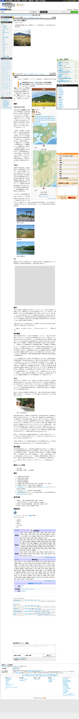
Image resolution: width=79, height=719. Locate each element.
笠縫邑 (27, 174)
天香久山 (26, 532)
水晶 (21, 365)
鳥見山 (24, 538)
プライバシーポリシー (10, 684)
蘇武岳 (17, 568)
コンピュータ (5, 28)
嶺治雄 (60, 62)
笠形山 (31, 568)
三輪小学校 (60, 92)
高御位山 (51, 568)
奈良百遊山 (36, 530)
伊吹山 (15, 561)
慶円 (28, 142)
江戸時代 (46, 382)
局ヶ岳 (25, 573)
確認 (60, 173)
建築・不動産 (5, 37)
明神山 (42, 532)
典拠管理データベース (34, 583)
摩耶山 (23, 570)
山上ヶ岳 (20, 575)
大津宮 (53, 323)
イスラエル (31, 589)
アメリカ (23, 589)
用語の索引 (31, 17)
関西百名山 (35, 559)
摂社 (47, 415)
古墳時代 (49, 358)
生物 (4, 49)
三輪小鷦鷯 (60, 94)
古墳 (35, 311)
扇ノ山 (50, 566)
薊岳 (24, 550)
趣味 (4, 45)
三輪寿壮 (60, 89)
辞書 (3, 0)
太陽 (17, 200)
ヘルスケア (5, 44)
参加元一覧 (76, 9)
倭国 (37, 318)
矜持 (60, 171)
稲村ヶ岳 (50, 553)
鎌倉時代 (18, 142)
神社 (16, 26)
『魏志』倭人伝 (28, 318)
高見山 (42, 548)
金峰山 (39, 608)
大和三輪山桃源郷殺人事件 (65, 78)
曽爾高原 (36, 543)
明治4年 (20, 153)
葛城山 (50, 545)
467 (32, 25)
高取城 (53, 539)
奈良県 (16, 25)
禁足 (34, 382)
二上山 (22, 536)
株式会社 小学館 (16, 669)
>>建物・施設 (37, 612)
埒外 (60, 160)
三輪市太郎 (60, 105)
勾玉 (17, 365)
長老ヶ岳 (24, 566)
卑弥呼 (42, 318)
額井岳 (28, 538)
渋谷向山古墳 (46, 316)
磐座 (21, 191)
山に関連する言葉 (16, 600)
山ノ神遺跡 (19, 358)
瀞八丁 (40, 611)
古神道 (20, 122)
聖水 (36, 449)
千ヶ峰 (35, 568)
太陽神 (15, 167)
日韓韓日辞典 (31, 0)
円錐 (24, 89)
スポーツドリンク (41, 424)
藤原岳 (49, 561)
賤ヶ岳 (33, 561)
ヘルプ (77, 0)
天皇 (22, 174)
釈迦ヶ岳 (25, 555)
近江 (50, 323)
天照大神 (22, 167)
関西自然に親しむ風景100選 (33, 611)
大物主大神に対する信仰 (64, 71)
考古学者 (16, 449)
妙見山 (49, 565)
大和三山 (19, 521)
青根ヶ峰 (46, 543)
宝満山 (38, 605)
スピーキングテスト (7, 107)
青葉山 (15, 565)
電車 (4, 30)
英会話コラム (6, 100)
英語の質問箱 (6, 104)
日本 (39, 112)
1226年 (18, 350)
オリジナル (44, 487)
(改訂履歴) (29, 671)
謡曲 (20, 468)
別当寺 (27, 146)
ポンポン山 (44, 565)
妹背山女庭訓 (20, 470)
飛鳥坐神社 (30, 613)
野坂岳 (16, 563)
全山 (47, 25)
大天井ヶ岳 (28, 550)
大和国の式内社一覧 (22, 478)
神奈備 (16, 135)
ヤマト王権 (19, 525)
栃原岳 (42, 539)
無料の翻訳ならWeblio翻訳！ (22, 5)
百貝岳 (49, 543)
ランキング (37, 17)
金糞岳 (29, 561)
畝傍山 (34, 532)
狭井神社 (51, 415)
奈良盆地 (20, 91)
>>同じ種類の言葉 (42, 601)
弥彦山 (26, 605)
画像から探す (22, 680)
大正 (24, 358)
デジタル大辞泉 (19, 17)
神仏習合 (23, 263)
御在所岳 (38, 561)
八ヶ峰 (19, 565)
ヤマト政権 (25, 313)
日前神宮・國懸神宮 (46, 613)
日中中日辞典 (24, 0)
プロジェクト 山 (44, 196)
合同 (60, 164)
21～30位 (70, 156)
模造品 (32, 365)
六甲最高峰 (28, 570)
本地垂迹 (27, 144)
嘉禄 (55, 348)
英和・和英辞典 (17, 0)
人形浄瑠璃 (31, 470)
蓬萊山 (44, 563)
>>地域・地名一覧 (38, 609)
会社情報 (50, 680)
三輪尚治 (60, 96)
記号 (3, 96)
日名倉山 (27, 568)
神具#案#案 (50, 367)
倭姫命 (16, 180)
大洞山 (36, 572)
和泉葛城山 (18, 572)
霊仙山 (53, 561)
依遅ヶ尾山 (41, 566)
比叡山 (36, 565)
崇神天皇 (36, 315)
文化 (4, 40)
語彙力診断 (5, 105)
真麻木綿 (61, 74)
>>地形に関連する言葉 (51, 601)
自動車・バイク (6, 32)
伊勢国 (20, 180)
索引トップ (26, 17)
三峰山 (33, 548)
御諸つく (61, 63)
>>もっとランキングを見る (72, 180)
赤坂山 (20, 563)
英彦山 (35, 605)
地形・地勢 (22, 15)
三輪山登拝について (22, 487)
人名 (4, 52)
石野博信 (20, 449)
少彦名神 (28, 348)
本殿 (27, 116)
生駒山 (37, 570)
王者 (17, 456)
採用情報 (50, 681)
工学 (4, 35)
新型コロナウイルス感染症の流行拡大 (27, 441)
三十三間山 (25, 563)
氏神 (25, 141)
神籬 (47, 344)
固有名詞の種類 (10, 15)
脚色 (60, 175)
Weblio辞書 (18, 672)
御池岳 (45, 561)
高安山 (21, 539)
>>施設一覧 (43, 612)
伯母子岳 (46, 552)
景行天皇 (48, 315)
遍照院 (46, 261)
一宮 (15, 111)
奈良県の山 (15, 608)
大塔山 (18, 579)
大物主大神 (16, 109)
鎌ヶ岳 (41, 561)
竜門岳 (40, 545)
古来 (39, 25)
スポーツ (4, 47)
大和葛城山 (49, 570)
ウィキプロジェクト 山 (49, 557)
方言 (4, 54)
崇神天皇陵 (27, 316)
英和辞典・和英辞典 (67, 681)
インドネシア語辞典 (67, 688)
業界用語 (4, 27)
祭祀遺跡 (18, 355)
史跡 (52, 387)
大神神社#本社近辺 (21, 476)
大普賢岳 (30, 575)
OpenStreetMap (43, 194)
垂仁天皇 (16, 178)
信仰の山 (42, 25)
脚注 (36, 82)
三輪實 (59, 87)
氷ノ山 (46, 566)
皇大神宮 (17, 181)
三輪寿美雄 (60, 91)
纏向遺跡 (19, 450)
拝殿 (15, 394)
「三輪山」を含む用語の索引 (20, 658)
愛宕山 (39, 565)
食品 (4, 51)
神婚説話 (61, 70)
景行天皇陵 (39, 316)
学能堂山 (36, 546)
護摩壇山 (40, 538)
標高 (30, 25)
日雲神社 (26, 613)
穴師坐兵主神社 (39, 613)
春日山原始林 (46, 534)
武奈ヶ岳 (40, 563)
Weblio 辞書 (71, 0)
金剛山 (25, 548)
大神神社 (24, 109)
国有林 (27, 387)
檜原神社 (18, 185)
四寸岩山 (38, 548)
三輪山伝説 (60, 99)
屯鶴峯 (30, 532)
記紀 (21, 96)
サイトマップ (8, 685)
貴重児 (61, 162)
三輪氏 (21, 141)
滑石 (29, 365)
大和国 (28, 109)
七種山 (38, 568)
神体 (19, 26)
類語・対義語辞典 (9, 0)
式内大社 (20, 137)
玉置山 (32, 538)
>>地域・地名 (39, 606)
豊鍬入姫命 (22, 176)
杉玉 (18, 527)
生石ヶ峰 (39, 577)
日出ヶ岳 (45, 538)
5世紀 (19, 457)
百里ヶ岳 (30, 563)
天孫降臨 (27, 344)
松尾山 (49, 532)
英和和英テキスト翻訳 (21, 643)
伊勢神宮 (22, 181)
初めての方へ (70, 9)
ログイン (65, 0)
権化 (60, 167)
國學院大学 (21, 374)
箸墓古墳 (23, 256)
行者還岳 (34, 550)
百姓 (46, 454)
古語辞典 (36, 0)
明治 (45, 384)
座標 (49, 118)
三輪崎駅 (60, 104)
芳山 (25, 539)
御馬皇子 (35, 454)
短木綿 (60, 76)
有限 (60, 158)
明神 (21, 146)
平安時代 (35, 261)
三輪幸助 (60, 107)
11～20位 (65, 156)
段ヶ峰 (42, 568)
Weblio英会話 (6, 102)
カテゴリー (42, 73)
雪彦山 (46, 568)
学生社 (36, 500)
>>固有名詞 (32, 609)
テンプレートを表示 (52, 198)
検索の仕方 (8, 680)
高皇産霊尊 (36, 344)
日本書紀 (24, 171)
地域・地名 (17, 15)
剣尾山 (53, 565)
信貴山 (26, 534)
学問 (4, 39)
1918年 (29, 358)
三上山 (52, 563)
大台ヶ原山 (52, 573)
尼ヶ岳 (32, 572)
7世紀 (36, 323)
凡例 (41, 17)
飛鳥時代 (16, 261)
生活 (4, 42)
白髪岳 (16, 566)
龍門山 (20, 577)
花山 (41, 534)
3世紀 (19, 459)
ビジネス (4, 25)
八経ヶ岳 (30, 555)
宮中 (19, 173)
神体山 (18, 523)
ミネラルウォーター (31, 424)
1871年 (15, 153)
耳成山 (21, 532)
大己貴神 (23, 348)
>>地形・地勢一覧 (46, 606)
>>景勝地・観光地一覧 (51, 612)
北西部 (22, 25)
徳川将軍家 (21, 149)
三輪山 (30, 515)
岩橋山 (33, 541)
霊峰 (30, 15)
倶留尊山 (40, 546)
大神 (50, 25)
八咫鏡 (20, 169)
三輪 (18, 468)
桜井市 (19, 25)
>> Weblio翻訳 (75, 183)
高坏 (32, 367)
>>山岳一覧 (53, 606)
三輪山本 (60, 101)
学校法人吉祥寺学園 (64, 178)
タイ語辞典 (65, 689)
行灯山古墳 (33, 316)
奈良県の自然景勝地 (17, 611)
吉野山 (15, 575)
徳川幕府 (52, 382)
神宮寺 (34, 263)
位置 (33, 116)
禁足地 (37, 353)
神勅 (41, 344)
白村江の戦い (43, 323)
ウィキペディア (19, 73)
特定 (60, 169)
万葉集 (52, 328)
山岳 (27, 15)
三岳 (20, 566)
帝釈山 (19, 570)
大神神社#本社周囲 (21, 481)
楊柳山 (24, 577)
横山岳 (19, 561)
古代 (17, 194)
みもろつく (61, 67)
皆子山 (27, 565)
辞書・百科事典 (6, 56)
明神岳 (38, 553)
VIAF (22, 585)
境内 (43, 387)
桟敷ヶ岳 (32, 565)
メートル (35, 25)
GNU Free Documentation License (35, 670)
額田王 (22, 325)
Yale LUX (23, 591)
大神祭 (60, 65)
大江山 (31, 566)
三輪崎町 (60, 102)
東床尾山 (22, 568)
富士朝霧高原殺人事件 (64, 81)
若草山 (22, 534)
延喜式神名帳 (24, 194)
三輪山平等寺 (19, 148)
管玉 (48, 365)
